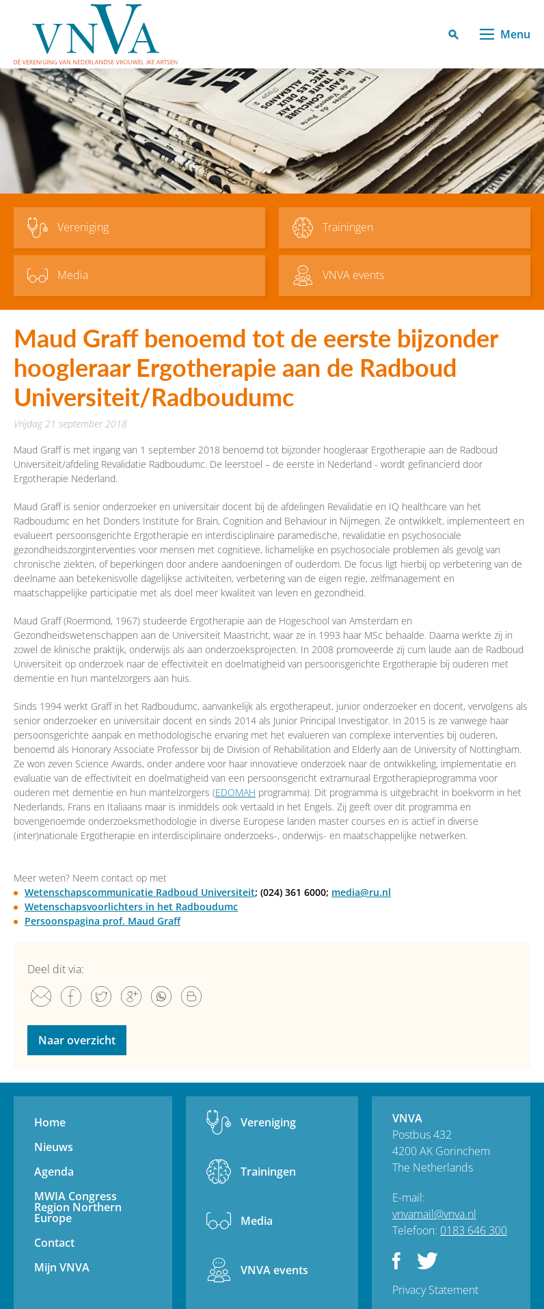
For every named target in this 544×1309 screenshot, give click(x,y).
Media (257, 1220)
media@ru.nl (361, 892)
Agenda (54, 1171)
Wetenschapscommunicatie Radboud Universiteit (140, 892)
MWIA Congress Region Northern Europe (78, 1207)
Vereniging (268, 1122)
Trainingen (268, 1171)
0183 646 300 (473, 1230)
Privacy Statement (435, 1289)
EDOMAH (235, 792)
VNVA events (274, 1270)
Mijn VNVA (62, 1267)
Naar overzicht (76, 1040)
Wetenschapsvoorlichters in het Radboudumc (131, 906)
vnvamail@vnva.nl (434, 1213)
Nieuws (53, 1146)
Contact (54, 1242)
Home (50, 1122)
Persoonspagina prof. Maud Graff (102, 920)
